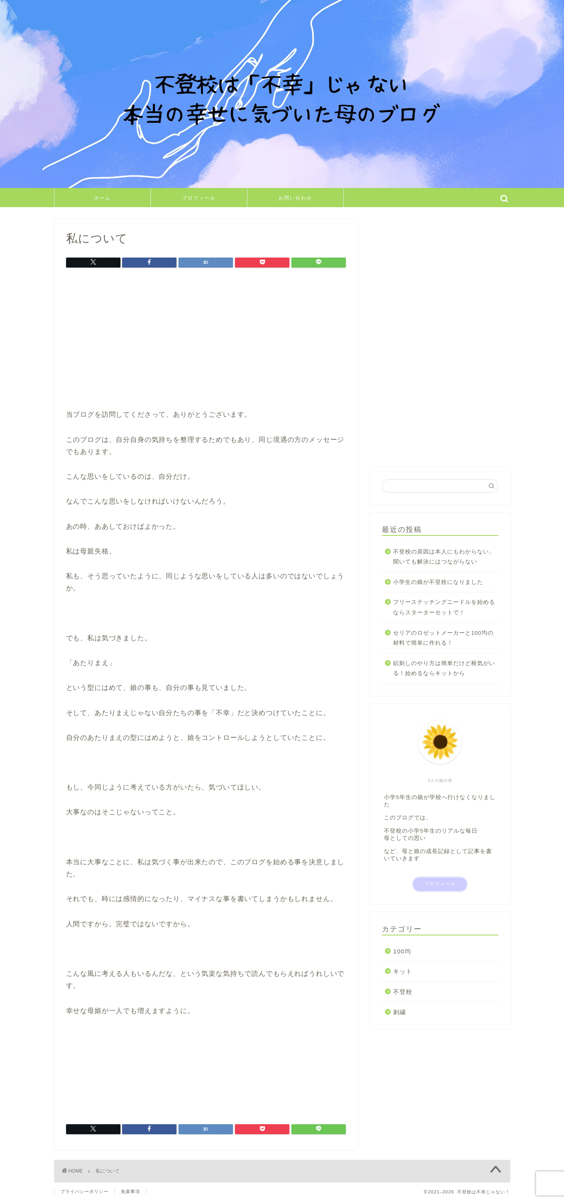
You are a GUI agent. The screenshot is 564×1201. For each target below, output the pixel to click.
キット (402, 971)
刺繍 (399, 1012)
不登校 (402, 991)
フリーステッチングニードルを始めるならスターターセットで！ (444, 607)
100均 (402, 951)
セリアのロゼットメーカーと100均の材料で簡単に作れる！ (443, 638)
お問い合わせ (295, 198)
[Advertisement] (206, 341)
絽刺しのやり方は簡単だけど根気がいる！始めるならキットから (444, 668)
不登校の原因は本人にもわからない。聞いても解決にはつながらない (444, 557)
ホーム (102, 198)
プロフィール (199, 198)
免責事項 (130, 1191)
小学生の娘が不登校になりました (438, 582)
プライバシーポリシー (84, 1191)
